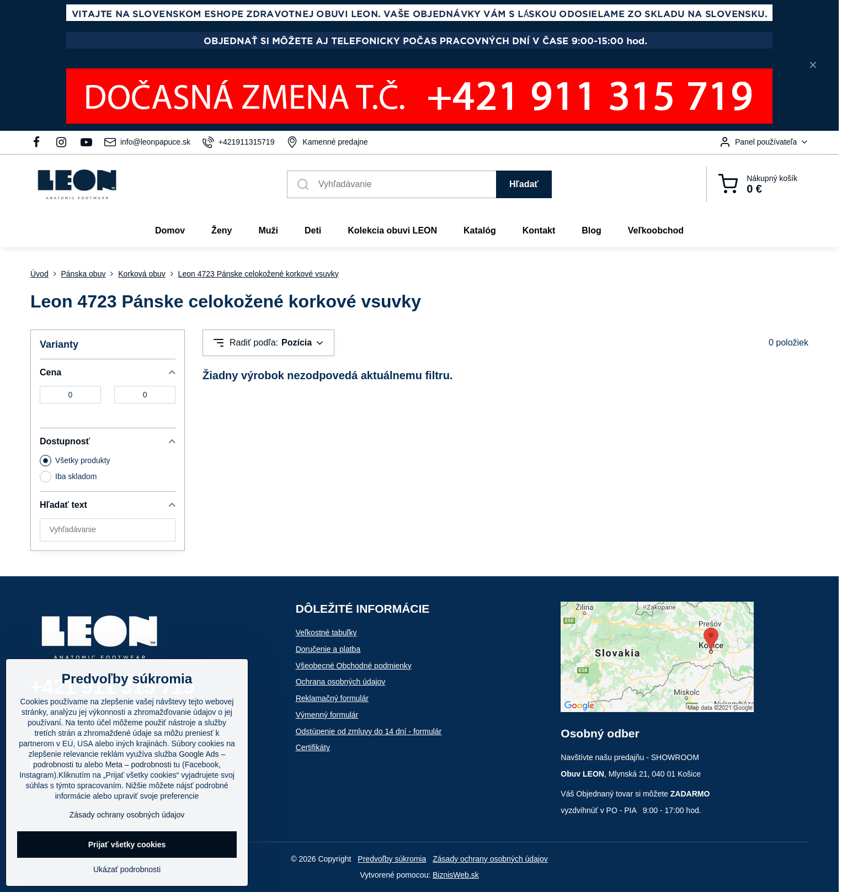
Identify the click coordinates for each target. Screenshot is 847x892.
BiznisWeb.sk (456, 874)
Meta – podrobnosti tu (142, 764)
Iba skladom (68, 476)
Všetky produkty (75, 460)
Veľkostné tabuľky (326, 632)
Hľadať (524, 184)
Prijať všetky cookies (127, 844)
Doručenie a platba (328, 649)
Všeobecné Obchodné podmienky (354, 665)
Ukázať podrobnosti (127, 869)
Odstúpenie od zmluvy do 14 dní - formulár (369, 731)
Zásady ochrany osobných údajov (490, 858)
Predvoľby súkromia (392, 858)
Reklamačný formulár (332, 698)
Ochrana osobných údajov (341, 681)
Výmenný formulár (327, 714)
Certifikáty (313, 747)
